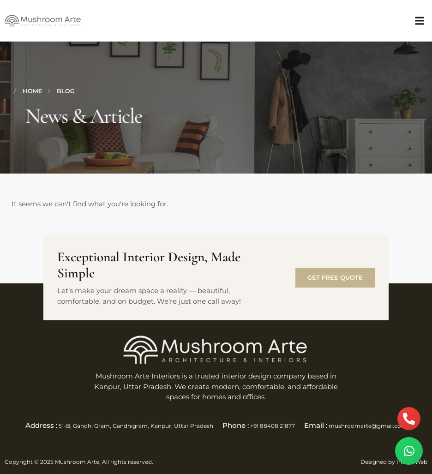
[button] (419, 21)
